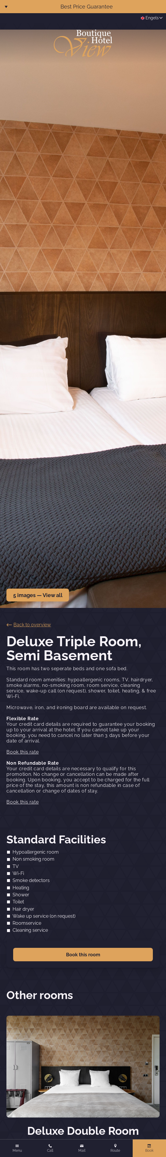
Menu (17, 1151)
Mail (81, 1151)
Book (149, 1151)
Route (115, 1151)
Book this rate (22, 752)
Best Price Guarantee (86, 7)
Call (50, 1151)
